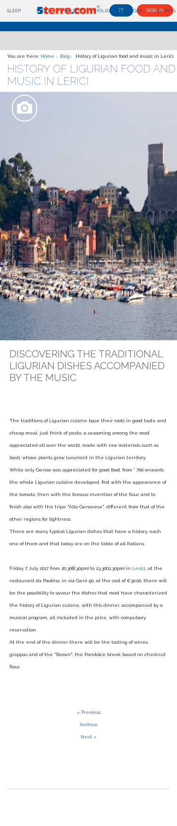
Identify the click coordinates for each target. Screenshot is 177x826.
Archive (89, 724)
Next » (88, 736)
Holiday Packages (118, 10)
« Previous (89, 712)
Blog (65, 56)
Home (47, 56)
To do (72, 10)
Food (42, 10)
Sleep (14, 10)
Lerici (138, 568)
